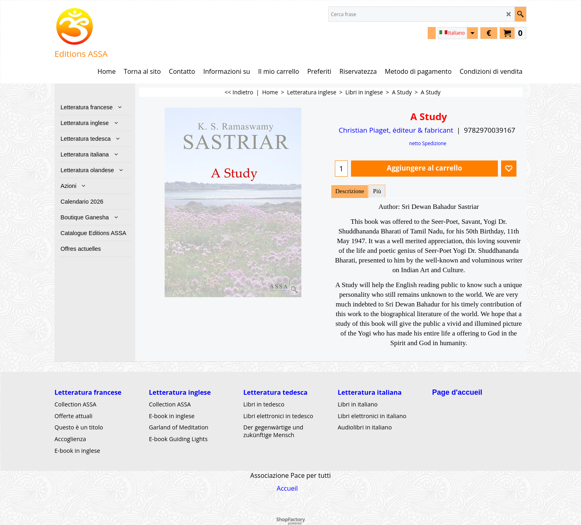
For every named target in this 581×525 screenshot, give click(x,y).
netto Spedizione (427, 143)
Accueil (287, 487)
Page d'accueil (457, 392)
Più (377, 191)
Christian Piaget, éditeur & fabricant (396, 130)
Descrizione (349, 191)
